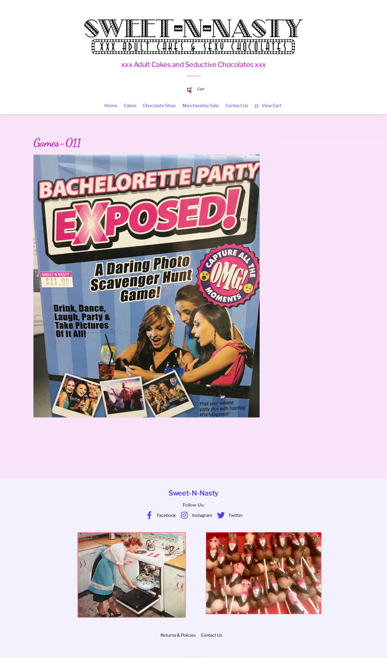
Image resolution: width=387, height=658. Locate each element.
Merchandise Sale (200, 105)
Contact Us (236, 105)
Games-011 (57, 142)
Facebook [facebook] (159, 515)
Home (110, 105)
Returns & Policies (178, 635)
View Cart (268, 105)
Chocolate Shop (159, 105)
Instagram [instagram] (195, 515)
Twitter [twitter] (228, 515)
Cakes (130, 105)
